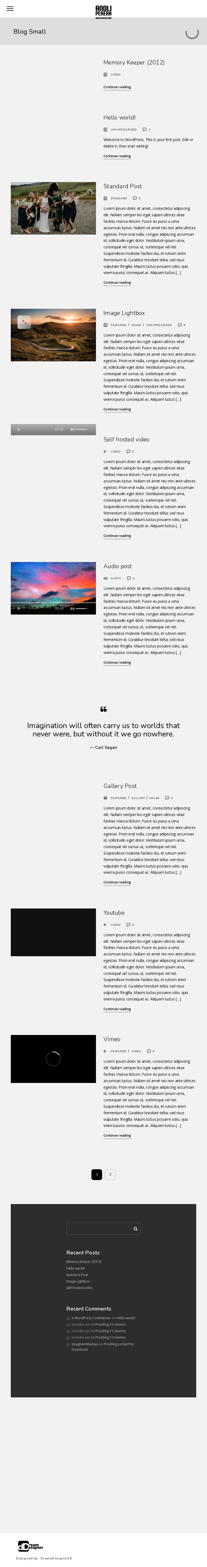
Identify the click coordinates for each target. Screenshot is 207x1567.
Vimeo (112, 1039)
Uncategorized (124, 130)
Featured (118, 325)
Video (116, 75)
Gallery (138, 798)
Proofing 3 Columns (110, 1324)
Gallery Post (120, 786)
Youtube (114, 913)
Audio (116, 578)
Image (136, 325)
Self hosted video (126, 440)
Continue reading (117, 87)
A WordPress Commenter (91, 1318)
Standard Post (123, 186)
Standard (119, 198)
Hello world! (119, 118)
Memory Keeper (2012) (134, 63)
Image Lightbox (124, 313)
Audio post (118, 566)
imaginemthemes (85, 1344)
